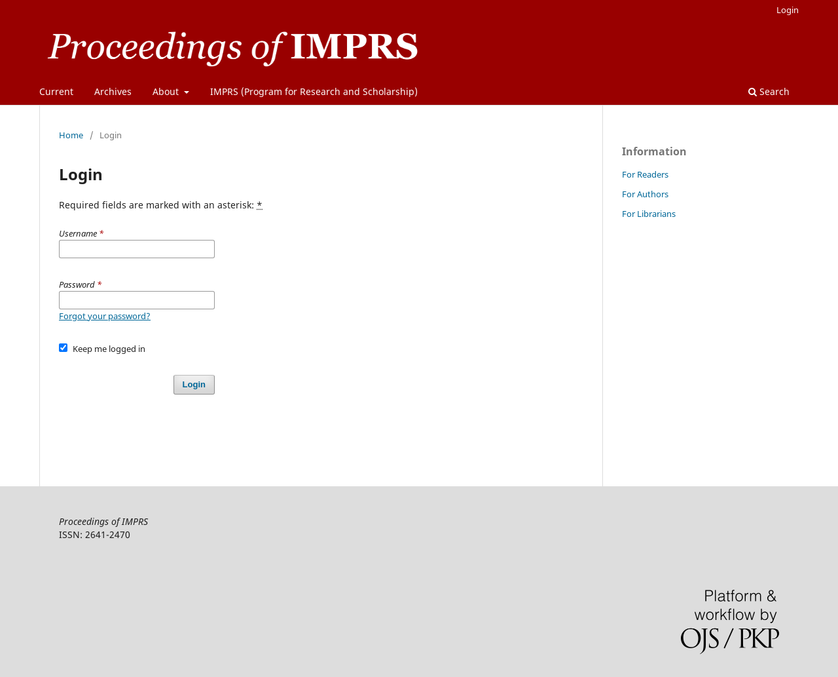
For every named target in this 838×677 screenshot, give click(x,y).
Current (56, 91)
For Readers (645, 174)
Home (71, 135)
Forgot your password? (105, 316)
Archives (113, 91)
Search (769, 91)
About (167, 91)
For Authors (645, 194)
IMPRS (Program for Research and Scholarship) (314, 91)
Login (787, 10)
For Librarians (649, 214)
